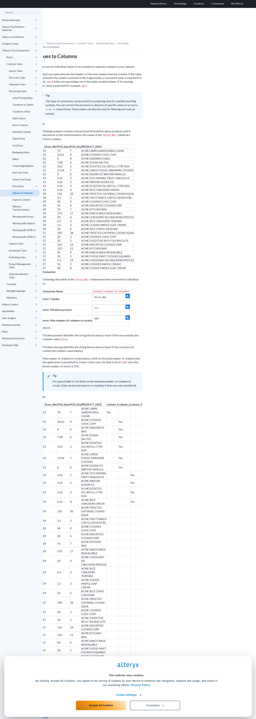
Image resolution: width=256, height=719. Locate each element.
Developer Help (19, 345)
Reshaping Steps (21, 152)
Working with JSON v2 (24, 230)
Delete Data (18, 138)
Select (15, 159)
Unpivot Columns (21, 199)
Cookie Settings (126, 692)
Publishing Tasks (23, 257)
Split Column (19, 118)
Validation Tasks (23, 84)
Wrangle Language (21, 290)
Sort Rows (17, 145)
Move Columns (20, 125)
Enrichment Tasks (23, 250)
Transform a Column (23, 104)
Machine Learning (19, 324)
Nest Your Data (20, 172)
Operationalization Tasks (23, 276)
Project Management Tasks (23, 266)
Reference (21, 297)
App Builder (19, 311)
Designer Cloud (19, 43)
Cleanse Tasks (23, 243)
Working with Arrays (23, 216)
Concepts (21, 284)
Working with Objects (23, 223)
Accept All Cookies (101, 703)
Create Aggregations (23, 165)
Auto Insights (19, 318)
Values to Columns (22, 193)
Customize (155, 703)
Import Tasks (23, 70)
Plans (19, 331)
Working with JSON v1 (24, 236)
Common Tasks (21, 64)
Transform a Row (21, 111)
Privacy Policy (140, 683)
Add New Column (21, 131)
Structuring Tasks (23, 91)
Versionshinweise (19, 20)
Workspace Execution (19, 338)
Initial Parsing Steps (22, 97)
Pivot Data (24, 186)
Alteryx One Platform (19, 37)
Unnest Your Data (21, 179)
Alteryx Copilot (19, 304)
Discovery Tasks (23, 77)
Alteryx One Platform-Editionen (19, 28)
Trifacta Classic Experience (19, 50)
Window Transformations (21, 208)
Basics (21, 57)
